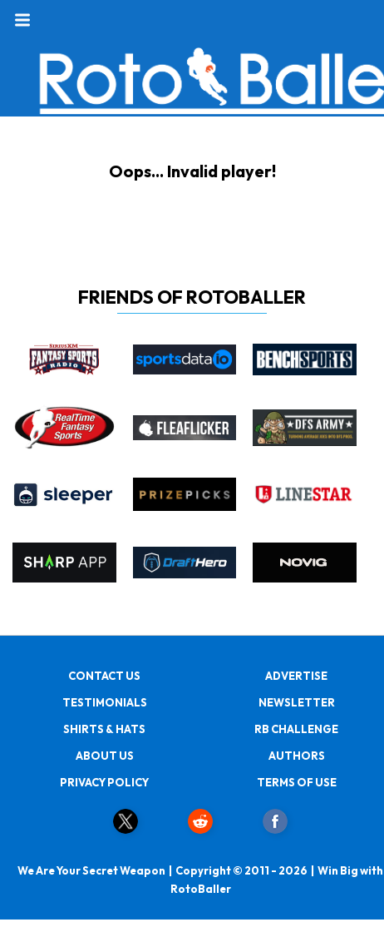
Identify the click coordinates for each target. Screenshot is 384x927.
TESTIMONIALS (104, 702)
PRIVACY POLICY (104, 782)
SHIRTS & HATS (104, 729)
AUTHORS (296, 755)
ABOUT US (105, 755)
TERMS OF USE (297, 782)
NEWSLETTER (296, 702)
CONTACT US (104, 675)
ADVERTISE (296, 675)
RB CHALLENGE (296, 729)
